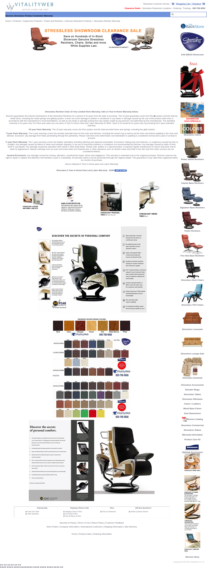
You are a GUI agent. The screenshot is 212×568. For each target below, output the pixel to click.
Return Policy (98, 523)
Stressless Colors (192, 135)
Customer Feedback (114, 523)
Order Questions (33, 514)
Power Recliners (192, 230)
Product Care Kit (192, 439)
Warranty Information (192, 435)
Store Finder (52, 527)
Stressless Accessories (192, 385)
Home (74, 534)
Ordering (177, 8)
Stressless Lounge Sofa (192, 353)
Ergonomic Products (32, 21)
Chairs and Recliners (53, 21)
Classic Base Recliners (192, 182)
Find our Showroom (109, 512)
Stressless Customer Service (156, 4)
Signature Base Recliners (192, 207)
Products (17, 21)
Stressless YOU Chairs (192, 304)
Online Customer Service (139, 512)
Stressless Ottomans (192, 399)
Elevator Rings (192, 389)
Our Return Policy (71, 514)
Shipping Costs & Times (73, 512)
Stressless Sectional (192, 377)
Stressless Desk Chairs (192, 279)
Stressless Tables (192, 394)
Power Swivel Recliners (192, 159)
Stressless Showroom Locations (156, 8)
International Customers (91, 527)
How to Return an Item (73, 516)
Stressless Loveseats (192, 328)
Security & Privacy (68, 523)
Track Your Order (33, 512)
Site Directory (131, 527)
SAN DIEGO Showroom (192, 54)
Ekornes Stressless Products (78, 21)
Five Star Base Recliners (192, 255)
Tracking (187, 8)
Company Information (69, 527)
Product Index (85, 534)
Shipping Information (113, 527)
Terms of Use (84, 523)
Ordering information (102, 534)
